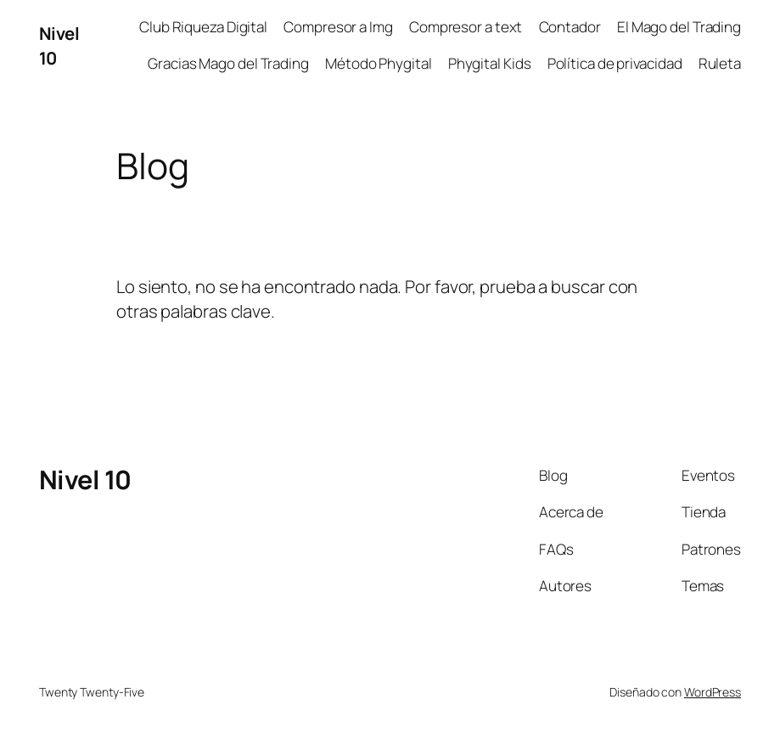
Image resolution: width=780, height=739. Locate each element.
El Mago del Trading (679, 27)
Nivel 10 (85, 479)
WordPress (712, 692)
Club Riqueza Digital (203, 27)
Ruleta (720, 63)
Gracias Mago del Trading (228, 63)
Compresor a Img (338, 27)
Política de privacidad (614, 63)
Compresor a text (465, 27)
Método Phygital (378, 63)
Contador (570, 27)
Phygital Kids (489, 63)
